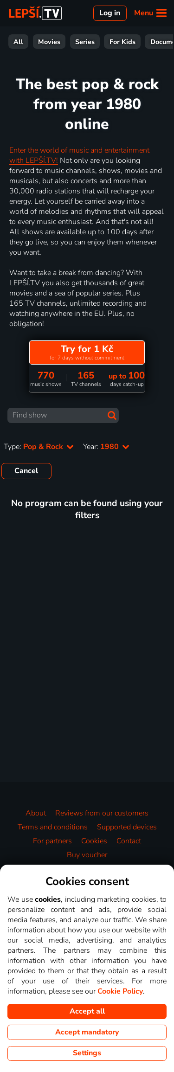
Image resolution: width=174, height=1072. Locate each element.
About (36, 813)
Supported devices (127, 827)
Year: (106, 447)
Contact (128, 841)
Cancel (26, 471)
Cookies (94, 841)
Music (157, 41)
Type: (39, 447)
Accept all (87, 1011)
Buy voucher (87, 855)
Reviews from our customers (101, 813)
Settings (87, 1053)
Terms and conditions (53, 827)
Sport (92, 41)
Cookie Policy (120, 991)
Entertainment (45, 41)
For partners (52, 841)
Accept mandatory (87, 1032)
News (124, 41)
